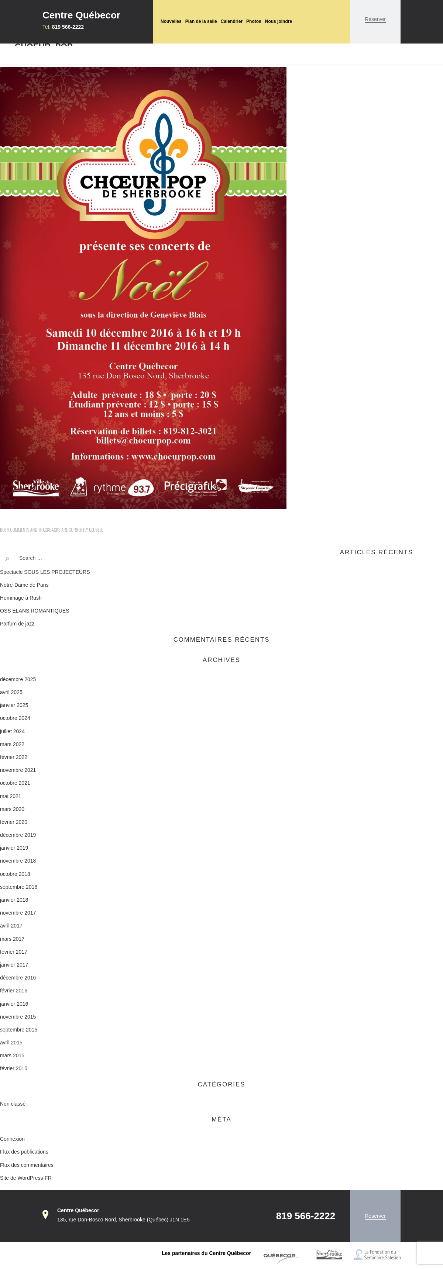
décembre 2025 (18, 679)
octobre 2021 (15, 783)
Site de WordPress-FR (26, 1178)
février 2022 (13, 757)
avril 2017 (11, 926)
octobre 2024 (15, 718)
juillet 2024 (12, 731)
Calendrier (232, 21)
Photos (253, 21)
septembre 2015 (18, 1030)
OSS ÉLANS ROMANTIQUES (34, 611)
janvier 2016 (14, 1004)
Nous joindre (278, 21)
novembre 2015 (18, 1017)
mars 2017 (12, 939)
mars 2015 (12, 1055)
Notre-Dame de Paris (24, 585)
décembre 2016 (18, 978)
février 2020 (13, 822)
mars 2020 (12, 809)
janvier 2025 (14, 705)
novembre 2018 (18, 861)
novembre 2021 (18, 770)
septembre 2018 (18, 887)
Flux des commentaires (27, 1165)
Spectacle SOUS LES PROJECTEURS (45, 572)
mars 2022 (12, 744)
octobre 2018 (15, 874)
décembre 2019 (18, 835)
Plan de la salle (201, 21)
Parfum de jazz (17, 624)
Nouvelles (171, 21)
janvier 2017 (14, 965)
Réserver (375, 19)
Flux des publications (24, 1152)
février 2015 (13, 1068)
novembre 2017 (18, 913)
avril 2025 (11, 692)
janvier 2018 (14, 900)
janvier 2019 (14, 848)
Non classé (12, 1104)
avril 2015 (11, 1043)
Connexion (12, 1139)
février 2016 (13, 991)
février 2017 (13, 952)
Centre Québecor (81, 15)
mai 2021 (10, 796)
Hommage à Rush (21, 598)
